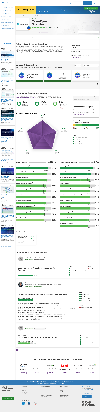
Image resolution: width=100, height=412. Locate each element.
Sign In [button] (95, 3)
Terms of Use (24, 393)
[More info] (44, 114)
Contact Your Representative (91, 8)
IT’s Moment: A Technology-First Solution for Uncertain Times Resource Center (52, 381)
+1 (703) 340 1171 (60, 383)
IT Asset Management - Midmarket (27, 16)
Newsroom (24, 390)
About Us (23, 387)
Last (31, 349)
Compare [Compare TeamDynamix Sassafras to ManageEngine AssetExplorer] (92, 372)
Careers (23, 389)
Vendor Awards (5, 25)
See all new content (6, 246)
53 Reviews (34, 32)
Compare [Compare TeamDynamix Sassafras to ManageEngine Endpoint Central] (37, 372)
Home (21, 3)
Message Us (86, 396)
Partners (42, 387)
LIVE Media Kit (43, 389)
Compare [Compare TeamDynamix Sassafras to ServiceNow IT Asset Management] (51, 372)
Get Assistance (76, 57)
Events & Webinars (50, 3)
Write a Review (5, 19)
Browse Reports (5, 13)
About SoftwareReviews (7, 22)
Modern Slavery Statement (26, 395)
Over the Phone (63, 389)
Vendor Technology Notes (8, 28)
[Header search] (70, 3)
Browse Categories (6, 10)
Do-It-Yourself (62, 387)
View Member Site (77, 3)
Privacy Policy (24, 394)
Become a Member (7, 398)
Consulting (62, 391)
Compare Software (6, 16)
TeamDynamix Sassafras (40, 16)
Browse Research (44, 396)
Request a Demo (87, 3)
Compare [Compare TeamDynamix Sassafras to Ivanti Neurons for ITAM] (64, 372)
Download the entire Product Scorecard (26, 97)
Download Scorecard (92, 37)
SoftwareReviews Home (7, 7)
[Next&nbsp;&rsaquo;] (28, 350)
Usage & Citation (25, 392)
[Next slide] (97, 84)
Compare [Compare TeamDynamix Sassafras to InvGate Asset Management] (78, 372)
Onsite (61, 390)
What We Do (29, 3)
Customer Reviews (39, 3)
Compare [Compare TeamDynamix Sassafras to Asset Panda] (23, 372)
